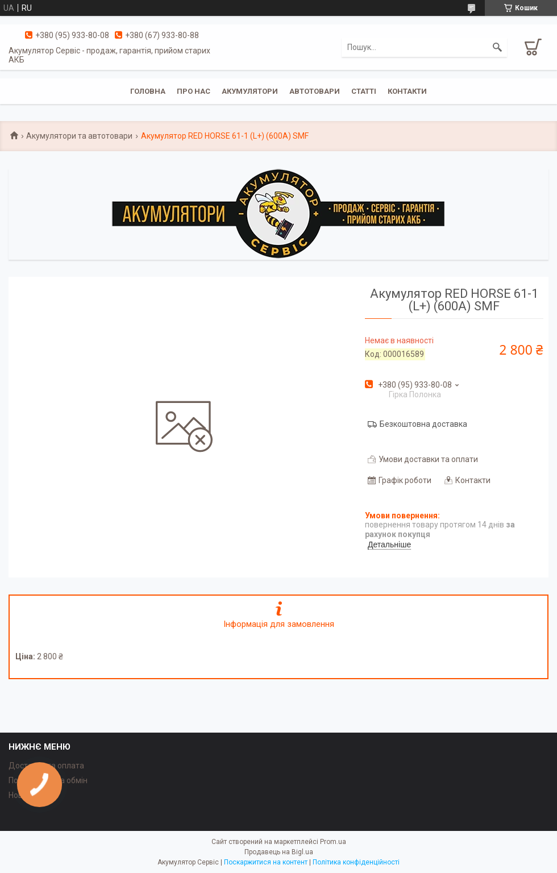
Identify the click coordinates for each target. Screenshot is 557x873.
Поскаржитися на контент (265, 862)
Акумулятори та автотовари (79, 135)
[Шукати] (497, 47)
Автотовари (314, 91)
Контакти (407, 91)
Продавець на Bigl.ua (278, 852)
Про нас (193, 91)
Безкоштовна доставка (423, 424)
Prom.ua (333, 842)
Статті (363, 91)
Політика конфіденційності (356, 862)
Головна (147, 91)
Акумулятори (250, 91)
